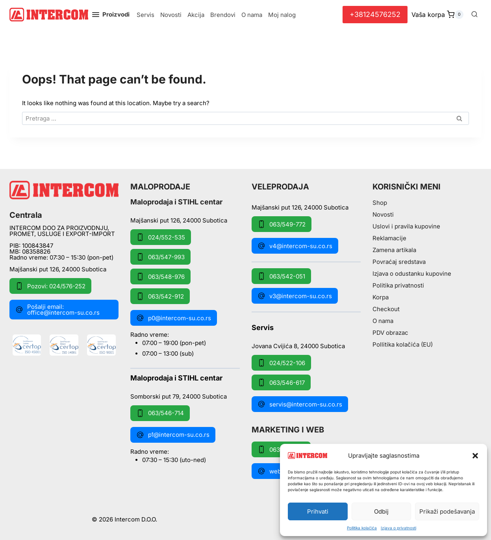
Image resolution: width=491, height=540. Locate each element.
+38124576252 (375, 14)
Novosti (171, 15)
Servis (145, 15)
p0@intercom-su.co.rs (173, 318)
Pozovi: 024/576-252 (50, 286)
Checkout (386, 309)
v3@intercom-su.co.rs (295, 296)
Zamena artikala (394, 250)
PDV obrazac (390, 332)
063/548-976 (160, 276)
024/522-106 (281, 363)
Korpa (380, 297)
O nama (251, 15)
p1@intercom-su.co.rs (172, 435)
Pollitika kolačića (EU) (402, 344)
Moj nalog (282, 15)
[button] (475, 456)
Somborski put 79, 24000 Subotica (178, 396)
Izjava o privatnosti (398, 527)
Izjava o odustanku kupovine (411, 273)
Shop (379, 202)
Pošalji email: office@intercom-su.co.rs (57, 309)
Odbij (381, 511)
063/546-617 (281, 382)
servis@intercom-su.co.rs (300, 404)
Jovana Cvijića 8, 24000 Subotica (298, 345)
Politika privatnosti (398, 285)
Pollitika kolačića (362, 527)
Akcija (195, 15)
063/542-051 (281, 276)
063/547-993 (160, 257)
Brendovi (222, 15)
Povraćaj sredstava (399, 261)
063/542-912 (160, 296)
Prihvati (317, 511)
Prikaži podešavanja (447, 511)
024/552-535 (160, 237)
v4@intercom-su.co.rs (295, 246)
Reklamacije (389, 238)
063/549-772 (282, 224)
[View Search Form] (474, 14)
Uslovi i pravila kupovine (406, 226)
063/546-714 (160, 413)
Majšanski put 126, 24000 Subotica (57, 269)
